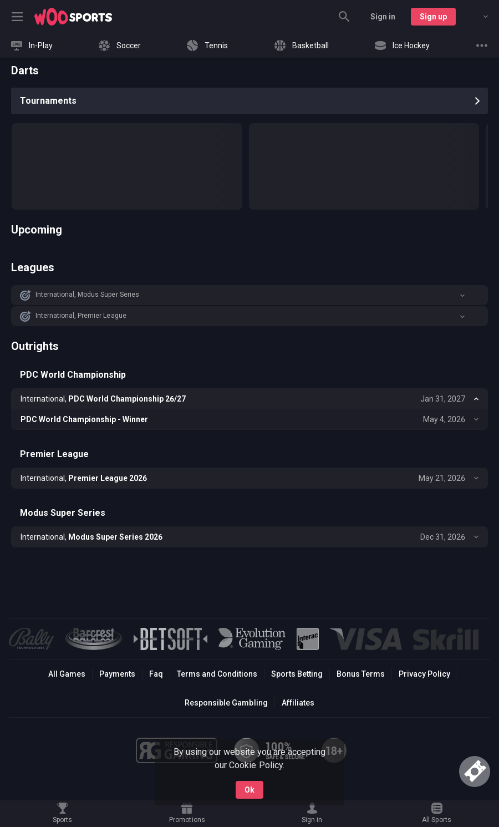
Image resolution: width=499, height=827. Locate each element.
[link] (73, 17)
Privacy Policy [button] (424, 673)
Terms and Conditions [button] (217, 673)
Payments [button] (117, 673)
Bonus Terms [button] (361, 673)
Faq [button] (156, 673)
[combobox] (477, 17)
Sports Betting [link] (297, 673)
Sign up (433, 16)
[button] (249, 295)
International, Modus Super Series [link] (87, 294)
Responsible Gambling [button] (226, 702)
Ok (249, 789)
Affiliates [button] (298, 702)
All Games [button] (66, 673)
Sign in (382, 16)
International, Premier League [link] (80, 315)
